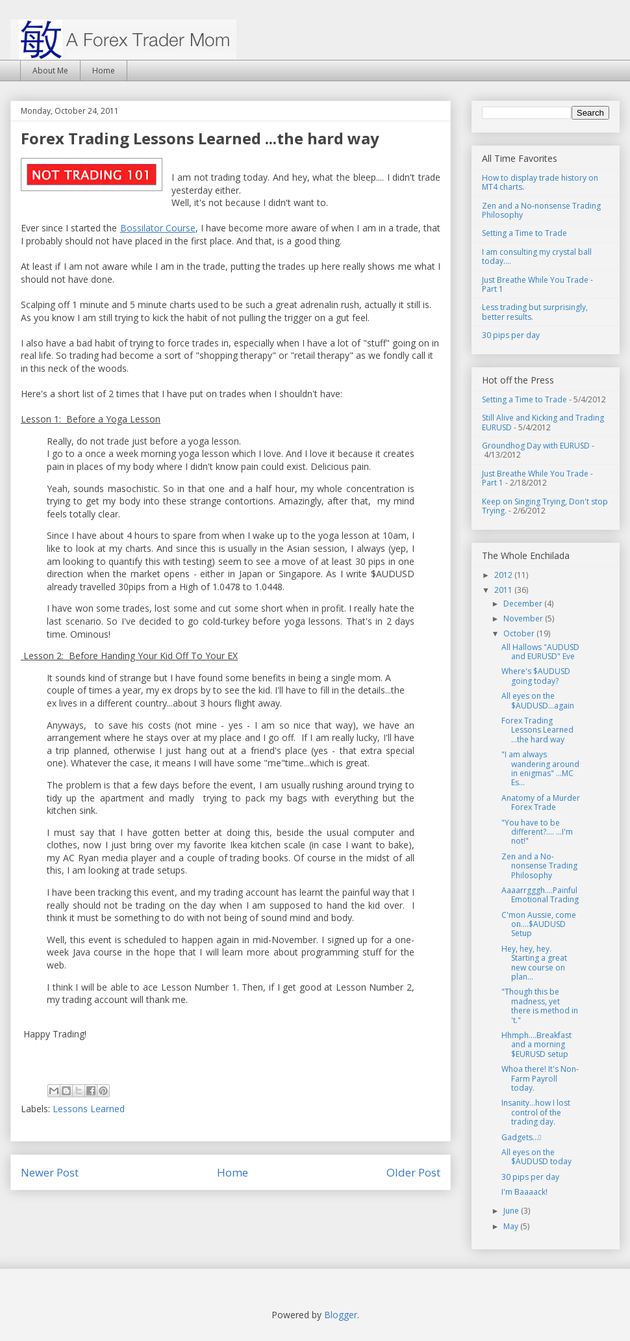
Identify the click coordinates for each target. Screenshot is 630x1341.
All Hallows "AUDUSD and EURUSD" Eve (540, 652)
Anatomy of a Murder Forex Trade (540, 802)
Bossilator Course (157, 228)
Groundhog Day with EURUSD (536, 445)
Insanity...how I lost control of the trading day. (535, 1112)
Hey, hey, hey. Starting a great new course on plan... (534, 962)
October (519, 633)
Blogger (340, 1314)
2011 (504, 589)
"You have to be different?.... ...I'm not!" (537, 832)
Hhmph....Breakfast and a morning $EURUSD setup (536, 1045)
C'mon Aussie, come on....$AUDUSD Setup (538, 924)
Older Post (413, 1172)
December (523, 603)
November (524, 618)
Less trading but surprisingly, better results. (535, 312)
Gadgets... (521, 1137)
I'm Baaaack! (524, 1191)
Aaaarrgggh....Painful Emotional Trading (540, 895)
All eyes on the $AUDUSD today (536, 1157)
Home (103, 70)
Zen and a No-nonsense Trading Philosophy (541, 210)
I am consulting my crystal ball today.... (537, 256)
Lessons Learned (89, 1108)
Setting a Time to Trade (524, 233)
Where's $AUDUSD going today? (535, 676)
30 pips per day (511, 335)
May (511, 1226)
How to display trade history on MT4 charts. (540, 182)
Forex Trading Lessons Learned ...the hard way (537, 730)
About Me (50, 70)
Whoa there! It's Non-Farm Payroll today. (540, 1078)
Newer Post (50, 1172)
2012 (504, 574)
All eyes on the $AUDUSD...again (537, 700)
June (512, 1210)
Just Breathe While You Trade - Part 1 (537, 284)
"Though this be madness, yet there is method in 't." (539, 1005)
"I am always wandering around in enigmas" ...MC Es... (540, 768)
